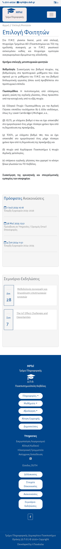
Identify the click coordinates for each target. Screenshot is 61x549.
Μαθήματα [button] (29, 403)
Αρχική (5, 25)
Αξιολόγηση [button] (29, 411)
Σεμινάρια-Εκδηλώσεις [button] (30, 504)
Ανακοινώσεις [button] (31, 494)
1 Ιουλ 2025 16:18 (15, 207)
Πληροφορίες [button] (29, 396)
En (56, 3)
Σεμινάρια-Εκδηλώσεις (22, 279)
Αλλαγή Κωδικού (30, 445)
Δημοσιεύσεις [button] (30, 426)
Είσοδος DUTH (30, 465)
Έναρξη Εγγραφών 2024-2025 (19, 245)
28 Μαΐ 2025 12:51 (15, 223)
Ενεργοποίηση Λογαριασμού (30, 441)
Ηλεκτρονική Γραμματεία (31, 450)
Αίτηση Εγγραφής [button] (30, 418)
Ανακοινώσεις (33, 198)
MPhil (19, 12)
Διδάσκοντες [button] (30, 474)
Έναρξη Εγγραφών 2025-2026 (19, 210)
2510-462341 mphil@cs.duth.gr (19, 2)
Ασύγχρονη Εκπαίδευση (31, 454)
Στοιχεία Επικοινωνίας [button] (30, 484)
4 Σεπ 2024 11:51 (14, 242)
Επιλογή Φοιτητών (21, 25)
